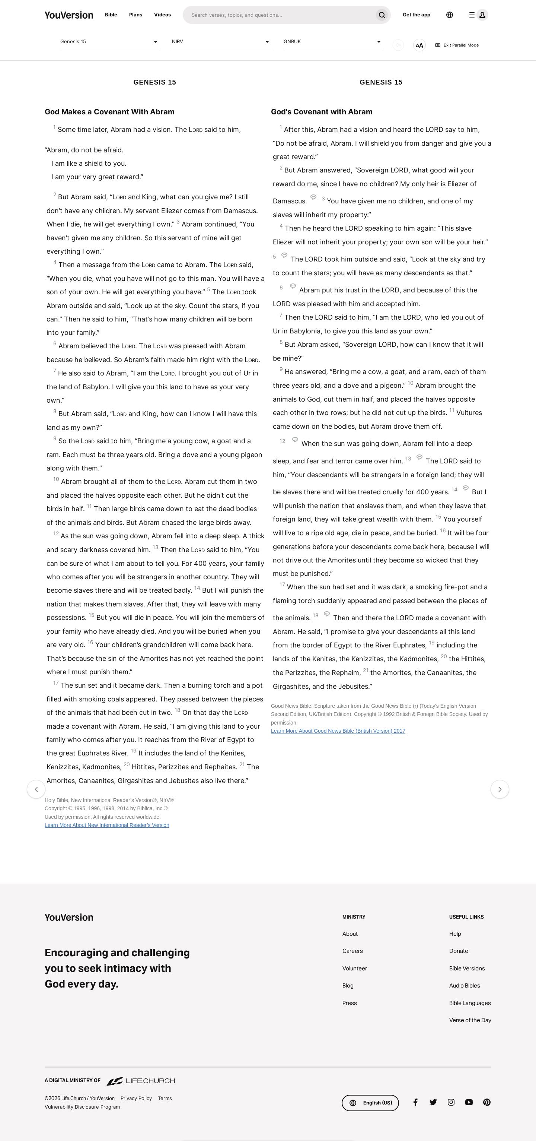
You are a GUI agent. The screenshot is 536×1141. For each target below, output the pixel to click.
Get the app (416, 15)
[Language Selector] (449, 14)
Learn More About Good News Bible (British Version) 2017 (338, 731)
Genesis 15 (110, 41)
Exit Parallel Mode (457, 45)
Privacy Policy (136, 1098)
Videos (162, 15)
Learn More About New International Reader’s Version (107, 825)
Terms (165, 1098)
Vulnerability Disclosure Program (82, 1107)
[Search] (278, 15)
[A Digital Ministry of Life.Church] (268, 1077)
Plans (135, 15)
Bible (111, 15)
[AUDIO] (398, 45)
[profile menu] (477, 14)
